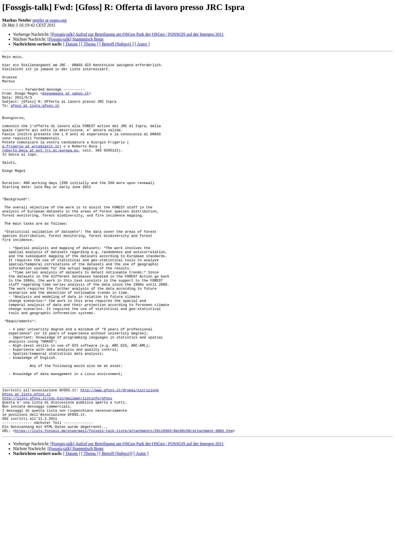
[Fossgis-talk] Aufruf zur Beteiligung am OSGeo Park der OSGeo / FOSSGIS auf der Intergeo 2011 (137, 34)
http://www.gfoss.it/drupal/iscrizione (120, 457)
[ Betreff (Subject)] (115, 529)
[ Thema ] (89, 44)
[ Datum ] (71, 44)
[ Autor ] (142, 44)
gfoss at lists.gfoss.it (35, 116)
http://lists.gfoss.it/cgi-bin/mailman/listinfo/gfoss (57, 467)
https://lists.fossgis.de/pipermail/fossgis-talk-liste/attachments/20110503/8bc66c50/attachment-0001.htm (124, 506)
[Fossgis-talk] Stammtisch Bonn (75, 39)
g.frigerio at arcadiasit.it (30, 164)
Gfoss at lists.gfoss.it (26, 462)
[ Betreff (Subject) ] (116, 44)
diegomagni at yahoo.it (65, 101)
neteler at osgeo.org (49, 20)
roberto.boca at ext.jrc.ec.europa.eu (40, 169)
